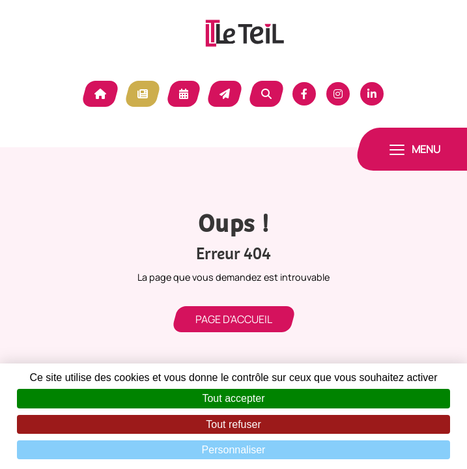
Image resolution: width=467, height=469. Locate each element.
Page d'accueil (233, 319)
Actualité (142, 94)
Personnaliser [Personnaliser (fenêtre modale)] (234, 449)
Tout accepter (233, 398)
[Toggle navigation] (415, 149)
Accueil (100, 94)
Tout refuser (233, 424)
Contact (224, 94)
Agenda (184, 94)
